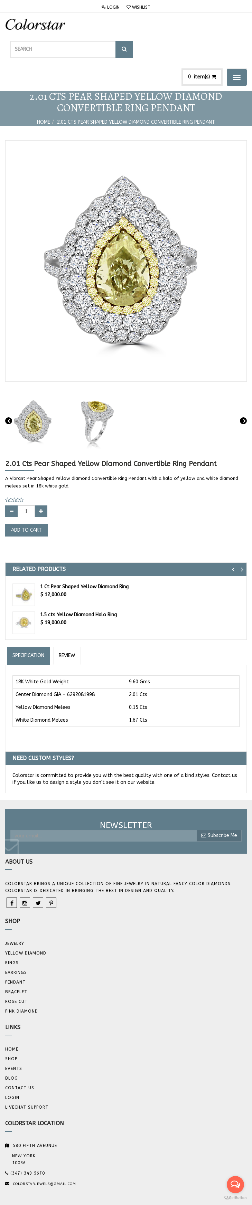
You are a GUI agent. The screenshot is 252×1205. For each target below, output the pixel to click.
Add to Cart (26, 502)
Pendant (15, 954)
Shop (11, 1031)
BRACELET (16, 964)
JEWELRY (14, 915)
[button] (233, 542)
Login (111, 7)
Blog (11, 1050)
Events (13, 1040)
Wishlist (138, 7)
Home (43, 94)
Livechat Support (26, 1079)
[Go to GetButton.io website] (235, 1198)
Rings (12, 935)
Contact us (19, 1060)
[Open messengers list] (235, 1184)
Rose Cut (16, 973)
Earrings (16, 944)
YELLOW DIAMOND (25, 925)
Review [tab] (67, 628)
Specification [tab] (28, 628)
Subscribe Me (219, 808)
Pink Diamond (21, 983)
